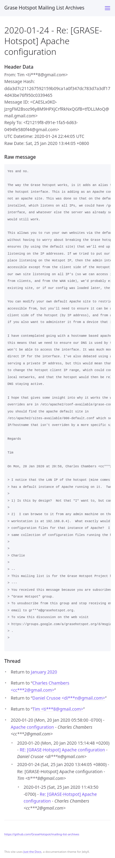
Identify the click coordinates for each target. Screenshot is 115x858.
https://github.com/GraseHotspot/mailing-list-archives (41, 834)
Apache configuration (32, 727)
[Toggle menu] (107, 8)
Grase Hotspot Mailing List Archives (44, 7)
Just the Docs (32, 852)
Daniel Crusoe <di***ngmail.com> (69, 698)
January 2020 (44, 672)
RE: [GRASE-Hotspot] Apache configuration (62, 750)
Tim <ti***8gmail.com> (58, 709)
